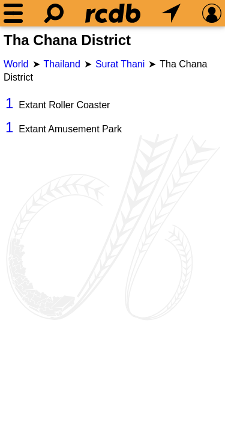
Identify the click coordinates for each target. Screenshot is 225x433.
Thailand (62, 64)
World (16, 64)
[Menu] (13, 13)
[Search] (54, 13)
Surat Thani (120, 64)
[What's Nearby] (171, 13)
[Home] (112, 13)
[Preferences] (211, 13)
